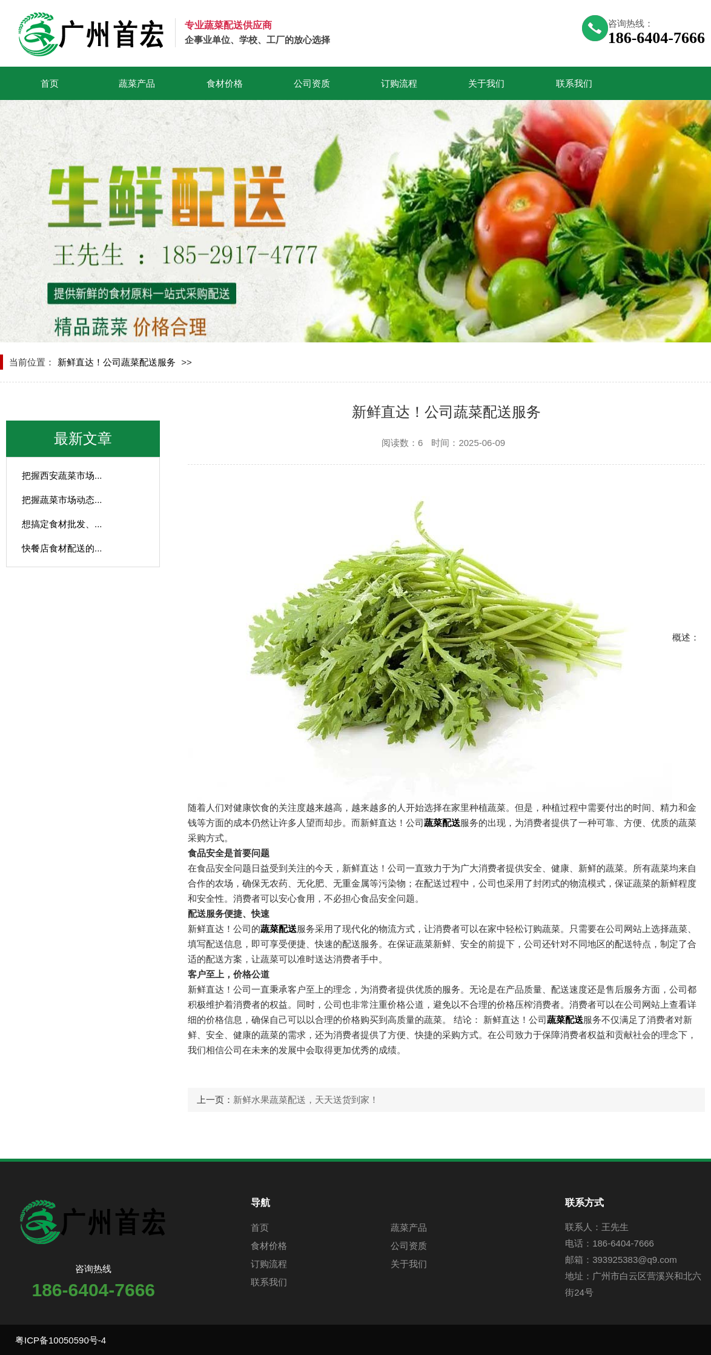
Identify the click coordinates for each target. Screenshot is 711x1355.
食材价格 (225, 83)
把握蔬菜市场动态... (62, 499)
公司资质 (312, 83)
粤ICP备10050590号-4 (60, 1340)
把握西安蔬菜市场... (62, 475)
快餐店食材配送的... (62, 548)
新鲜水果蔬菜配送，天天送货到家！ (306, 1099)
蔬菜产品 (137, 83)
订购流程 (399, 83)
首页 (50, 83)
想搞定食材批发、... (62, 524)
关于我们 (486, 83)
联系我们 (574, 83)
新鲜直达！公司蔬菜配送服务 (117, 362)
